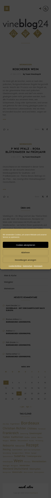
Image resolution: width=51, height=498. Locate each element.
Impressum (38, 266)
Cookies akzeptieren (25, 244)
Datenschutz (27, 266)
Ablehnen (25, 252)
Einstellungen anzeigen (25, 259)
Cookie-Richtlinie (15, 266)
